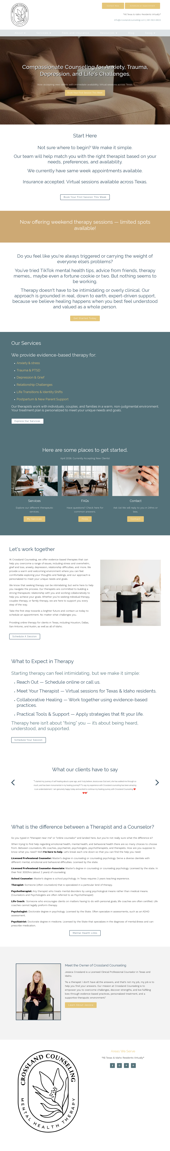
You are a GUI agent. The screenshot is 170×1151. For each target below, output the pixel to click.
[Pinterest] (126, 1073)
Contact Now (113, 6)
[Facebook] (112, 1073)
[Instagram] (119, 1073)
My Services (34, 522)
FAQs (85, 522)
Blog (131, 32)
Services (42, 32)
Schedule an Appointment (142, 6)
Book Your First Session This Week (85, 92)
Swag (149, 32)
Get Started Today (85, 320)
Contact (135, 522)
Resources (107, 32)
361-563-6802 (154, 20)
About (19, 32)
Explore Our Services (29, 424)
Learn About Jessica (82, 1013)
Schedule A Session (26, 641)
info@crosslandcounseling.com (129, 20)
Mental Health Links (85, 940)
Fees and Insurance (75, 32)
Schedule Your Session (30, 746)
